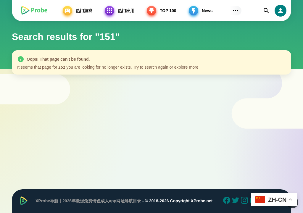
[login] (280, 11)
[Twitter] (236, 201)
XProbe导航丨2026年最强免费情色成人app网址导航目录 (88, 201)
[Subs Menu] (235, 10)
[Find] (266, 11)
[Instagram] (245, 201)
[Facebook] (227, 201)
